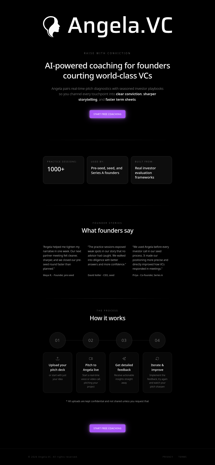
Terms (183, 457)
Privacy (168, 457)
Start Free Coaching (107, 114)
